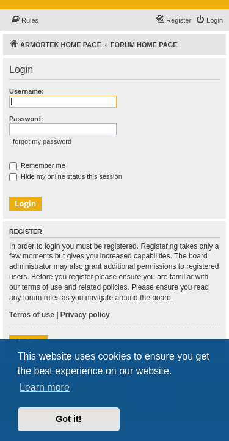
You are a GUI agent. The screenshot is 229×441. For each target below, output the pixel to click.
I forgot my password (40, 141)
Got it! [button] (68, 419)
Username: (26, 91)
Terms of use (31, 315)
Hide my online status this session (65, 176)
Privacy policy (85, 315)
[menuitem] (24, 20)
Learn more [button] (45, 387)
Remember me (37, 165)
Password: (26, 119)
